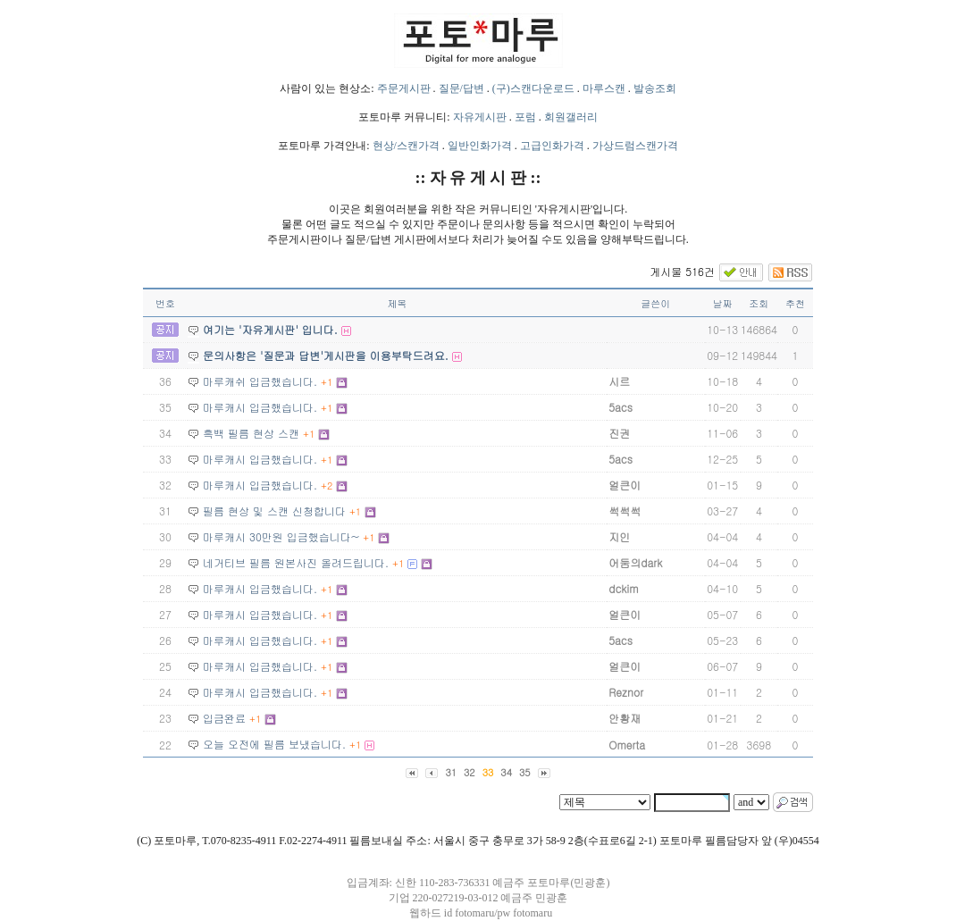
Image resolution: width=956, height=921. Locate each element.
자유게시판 (480, 117)
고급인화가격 (552, 145)
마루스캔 (604, 88)
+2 (326, 485)
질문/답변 (461, 88)
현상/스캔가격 (406, 145)
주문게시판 (404, 88)
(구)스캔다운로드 (533, 88)
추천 (795, 303)
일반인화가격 (480, 145)
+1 (326, 382)
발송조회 (654, 88)
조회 (758, 303)
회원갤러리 (571, 117)
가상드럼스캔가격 (635, 145)
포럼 (525, 117)
